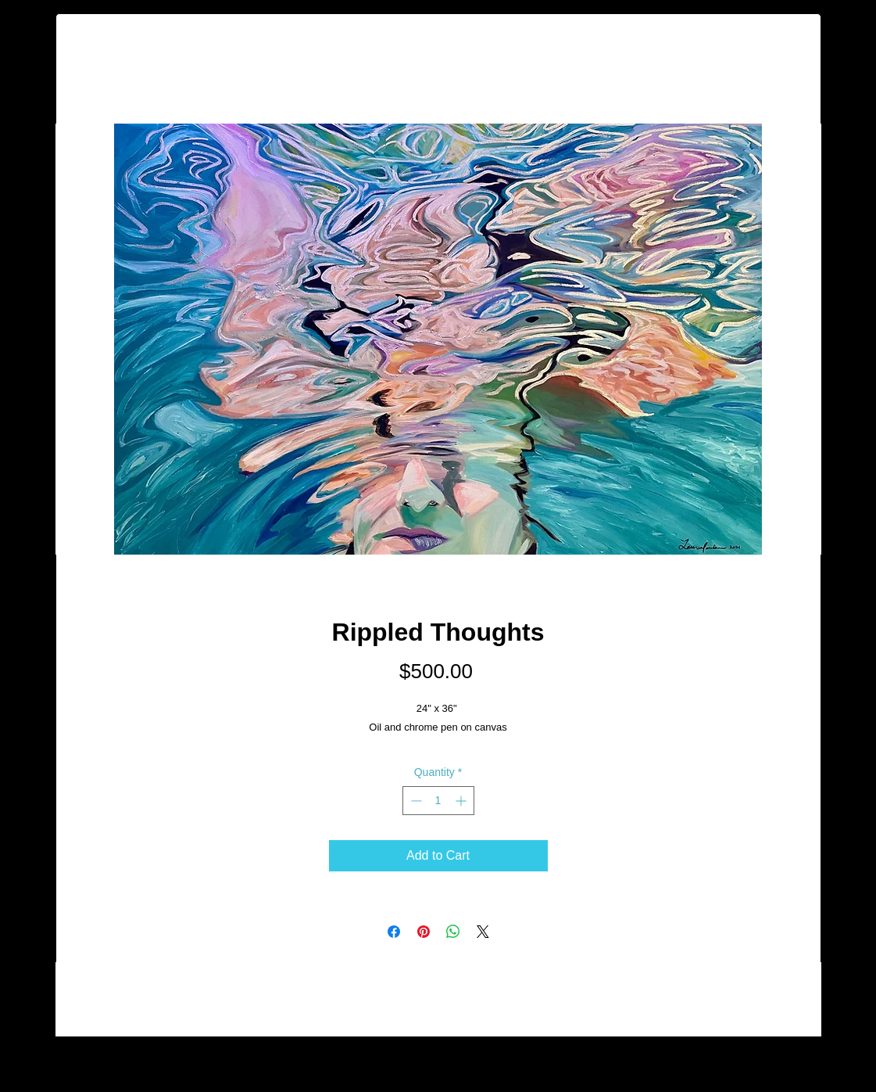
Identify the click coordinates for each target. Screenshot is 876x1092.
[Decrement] (414, 800)
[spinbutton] (438, 800)
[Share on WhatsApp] (453, 931)
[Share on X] (483, 931)
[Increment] (462, 800)
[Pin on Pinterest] (423, 931)
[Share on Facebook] (393, 931)
